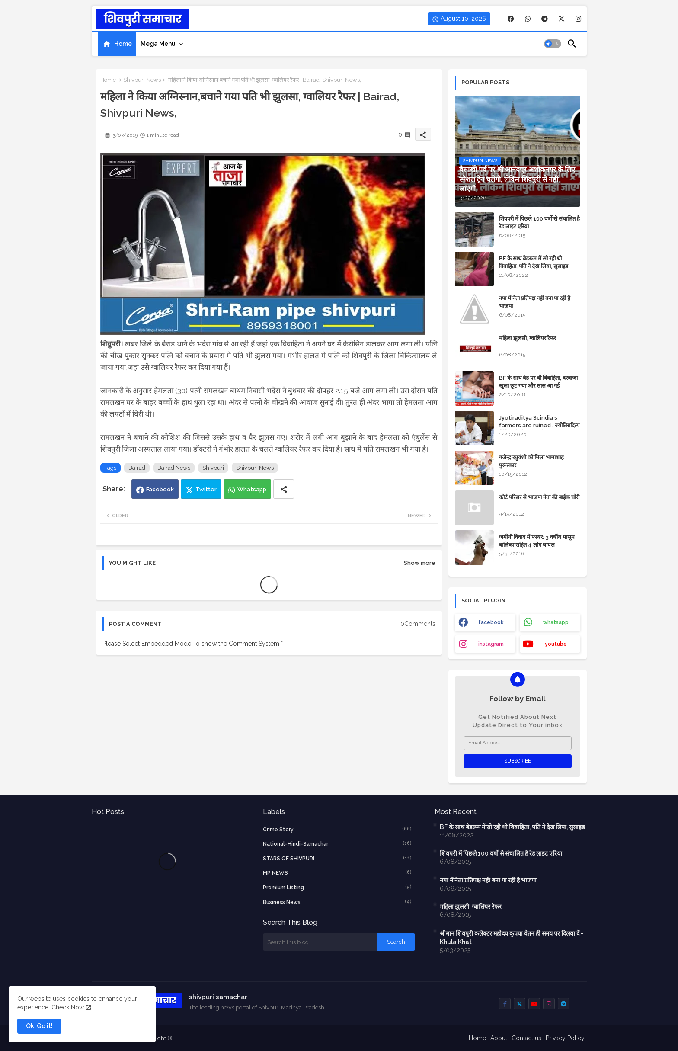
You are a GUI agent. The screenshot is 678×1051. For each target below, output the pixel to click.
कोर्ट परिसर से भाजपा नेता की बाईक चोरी (539, 497)
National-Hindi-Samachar (337, 843)
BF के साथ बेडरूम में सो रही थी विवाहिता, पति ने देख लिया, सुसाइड (533, 262)
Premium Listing (337, 887)
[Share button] (283, 489)
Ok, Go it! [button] (39, 1025)
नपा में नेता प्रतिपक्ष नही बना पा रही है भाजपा (534, 302)
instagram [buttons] (491, 644)
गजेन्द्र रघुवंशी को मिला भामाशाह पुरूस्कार (531, 461)
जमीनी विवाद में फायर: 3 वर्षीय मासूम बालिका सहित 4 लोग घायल (537, 541)
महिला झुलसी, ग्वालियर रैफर (527, 338)
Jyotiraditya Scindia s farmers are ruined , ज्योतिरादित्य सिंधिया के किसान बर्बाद (539, 425)
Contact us (526, 1038)
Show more (419, 563)
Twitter (206, 489)
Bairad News (173, 468)
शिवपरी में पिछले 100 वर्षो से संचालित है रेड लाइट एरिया (539, 222)
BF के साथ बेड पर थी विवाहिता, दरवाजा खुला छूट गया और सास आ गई (538, 382)
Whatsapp (251, 489)
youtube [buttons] (556, 644)
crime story (337, 829)
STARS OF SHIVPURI (337, 858)
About (498, 1038)
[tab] (117, 44)
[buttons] (510, 19)
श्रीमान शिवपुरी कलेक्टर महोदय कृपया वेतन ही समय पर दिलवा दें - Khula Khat (511, 937)
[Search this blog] (320, 942)
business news (337, 901)
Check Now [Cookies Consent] (67, 1007)
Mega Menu (158, 43)
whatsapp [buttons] (556, 622)
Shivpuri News (142, 80)
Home (123, 43)
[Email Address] (518, 743)
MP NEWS (337, 872)
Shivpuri (213, 468)
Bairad (136, 468)
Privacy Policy (565, 1038)
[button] (552, 43)
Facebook (160, 489)
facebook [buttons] (491, 622)
